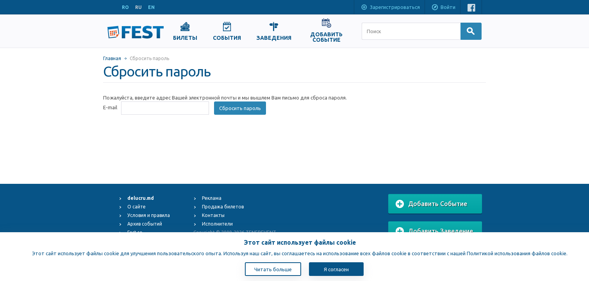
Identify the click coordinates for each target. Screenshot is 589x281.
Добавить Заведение (434, 231)
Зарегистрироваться (390, 8)
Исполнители (217, 223)
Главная (112, 58)
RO (125, 7)
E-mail (110, 107)
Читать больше (273, 269)
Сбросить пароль (240, 108)
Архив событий (144, 223)
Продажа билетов (223, 206)
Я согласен (336, 269)
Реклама (211, 198)
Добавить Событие (431, 204)
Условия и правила (148, 215)
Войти (443, 8)
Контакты (213, 215)
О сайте (136, 206)
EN (151, 7)
